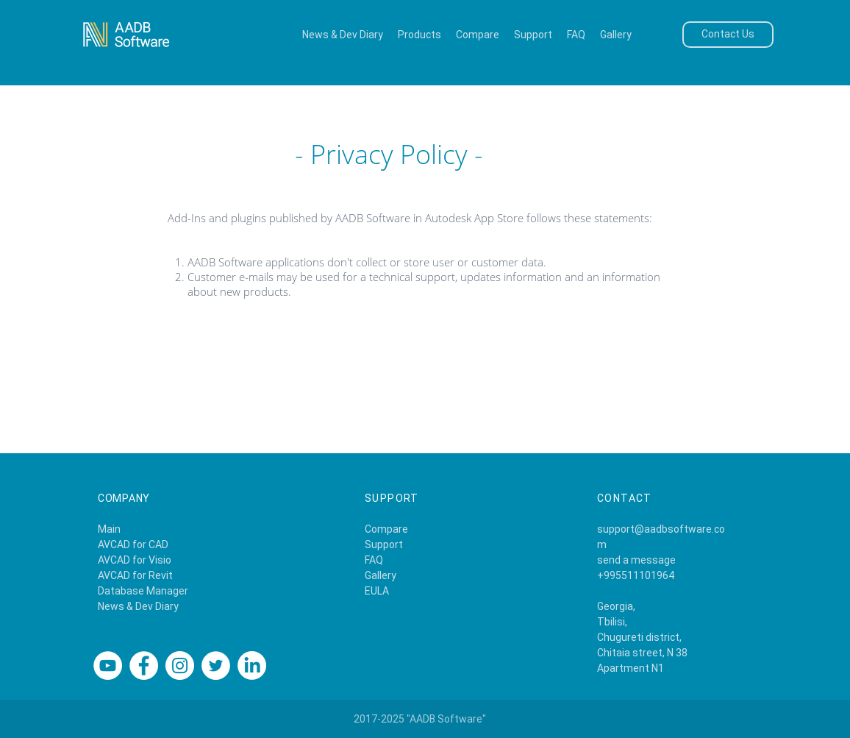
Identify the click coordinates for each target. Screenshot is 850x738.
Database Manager (143, 591)
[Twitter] (215, 665)
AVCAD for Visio (134, 560)
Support (384, 544)
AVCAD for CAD (133, 544)
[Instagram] (179, 665)
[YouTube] (107, 665)
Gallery (380, 575)
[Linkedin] (252, 665)
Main (109, 529)
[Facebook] (143, 665)
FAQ (374, 560)
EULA (377, 591)
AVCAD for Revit (135, 575)
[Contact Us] (728, 34)
